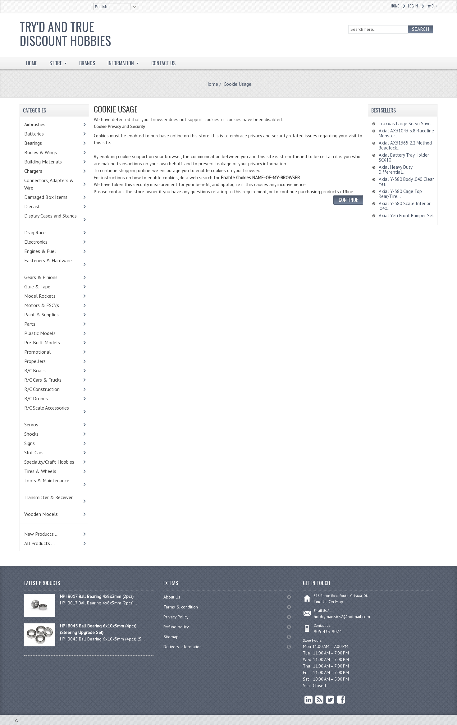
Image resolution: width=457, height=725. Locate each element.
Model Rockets (40, 296)
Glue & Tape (45, 286)
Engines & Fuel (49, 251)
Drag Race (44, 232)
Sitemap (171, 637)
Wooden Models (49, 514)
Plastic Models (49, 333)
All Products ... (39, 543)
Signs (29, 443)
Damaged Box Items (52, 197)
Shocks (40, 434)
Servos (40, 424)
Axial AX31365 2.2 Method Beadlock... (405, 145)
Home (395, 5)
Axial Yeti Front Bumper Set (406, 215)
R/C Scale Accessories (49, 411)
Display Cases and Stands (53, 219)
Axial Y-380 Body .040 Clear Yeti (406, 181)
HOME (31, 63)
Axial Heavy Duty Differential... (395, 169)
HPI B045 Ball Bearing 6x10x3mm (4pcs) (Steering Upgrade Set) (98, 629)
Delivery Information (182, 646)
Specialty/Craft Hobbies (49, 462)
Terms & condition (180, 607)
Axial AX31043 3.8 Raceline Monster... (406, 133)
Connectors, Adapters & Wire (49, 184)
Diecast (40, 206)
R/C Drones (42, 398)
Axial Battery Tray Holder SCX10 (404, 157)
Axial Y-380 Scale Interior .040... (405, 205)
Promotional (45, 352)
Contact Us (163, 63)
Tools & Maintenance (49, 484)
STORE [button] (56, 63)
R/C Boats (43, 370)
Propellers (35, 361)
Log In (413, 5)
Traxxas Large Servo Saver (405, 123)
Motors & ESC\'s (51, 305)
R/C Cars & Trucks (52, 380)
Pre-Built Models (42, 342)
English (101, 7)
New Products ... (41, 534)
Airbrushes (41, 124)
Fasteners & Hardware (51, 264)
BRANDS (87, 63)
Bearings (42, 143)
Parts (40, 324)
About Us (171, 597)
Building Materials (49, 161)
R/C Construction (42, 389)
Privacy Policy (176, 617)
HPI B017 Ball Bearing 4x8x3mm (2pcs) (97, 596)
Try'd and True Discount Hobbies (65, 33)
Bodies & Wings (50, 152)
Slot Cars (33, 452)
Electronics (44, 242)
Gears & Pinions (50, 277)
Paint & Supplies (51, 314)
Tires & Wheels (49, 471)
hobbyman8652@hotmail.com (342, 616)
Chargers (41, 171)
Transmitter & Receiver (51, 501)
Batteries (42, 134)
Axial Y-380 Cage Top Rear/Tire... (400, 193)
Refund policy (176, 627)
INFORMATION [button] (121, 63)
